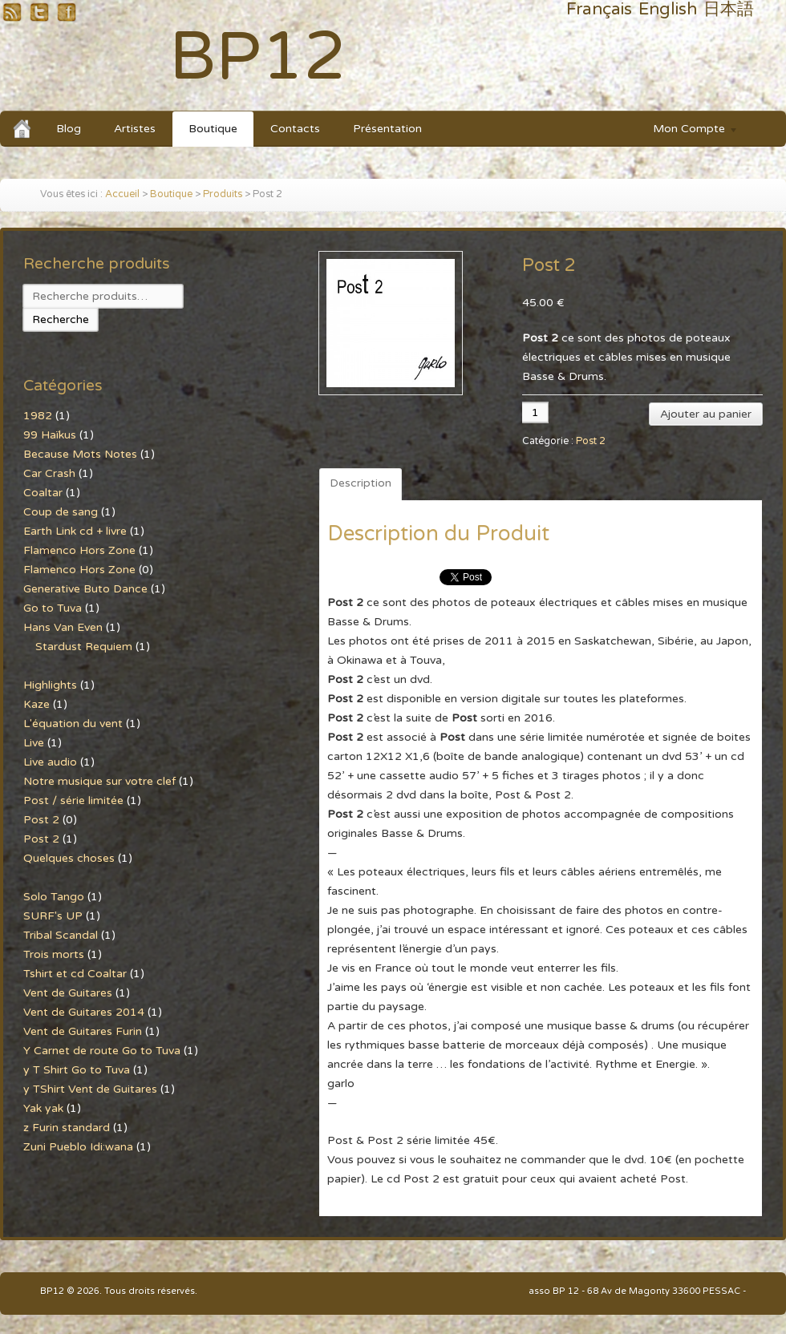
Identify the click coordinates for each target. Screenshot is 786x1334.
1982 (37, 415)
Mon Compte (688, 131)
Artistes (135, 128)
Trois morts (53, 954)
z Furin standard (66, 1127)
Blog (68, 128)
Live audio (50, 762)
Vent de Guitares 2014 (83, 1012)
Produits (222, 194)
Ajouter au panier (706, 414)
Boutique (212, 128)
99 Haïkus (49, 435)
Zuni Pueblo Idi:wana (78, 1147)
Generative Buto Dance (85, 589)
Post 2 (591, 441)
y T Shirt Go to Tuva (76, 1070)
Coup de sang (60, 512)
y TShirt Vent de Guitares (90, 1089)
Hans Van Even (63, 627)
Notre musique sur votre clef (99, 781)
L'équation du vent (73, 723)
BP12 (257, 57)
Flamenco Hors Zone (79, 550)
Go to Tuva (52, 608)
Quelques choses (69, 858)
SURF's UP (53, 916)
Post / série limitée (73, 800)
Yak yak (43, 1108)
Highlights (50, 685)
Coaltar (43, 492)
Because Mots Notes (80, 454)
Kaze (36, 704)
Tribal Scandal (60, 935)
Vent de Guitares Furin (82, 1031)
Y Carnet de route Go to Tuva (101, 1050)
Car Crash (49, 473)
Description (360, 483)
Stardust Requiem (83, 646)
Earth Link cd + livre (75, 531)
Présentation (387, 128)
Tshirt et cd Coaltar (75, 973)
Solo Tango (53, 896)
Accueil (122, 194)
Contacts (295, 128)
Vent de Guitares (67, 993)
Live (33, 743)
